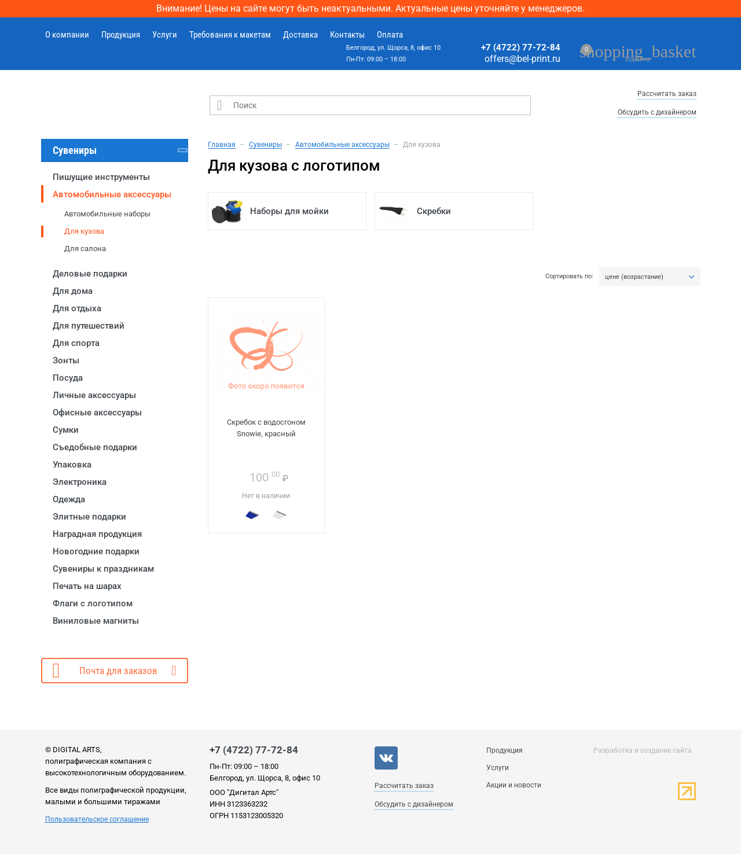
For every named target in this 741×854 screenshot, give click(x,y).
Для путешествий (88, 326)
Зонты (66, 360)
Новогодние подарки (96, 551)
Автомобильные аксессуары (112, 194)
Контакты (347, 35)
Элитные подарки (89, 516)
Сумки (66, 430)
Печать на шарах (87, 586)
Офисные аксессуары (97, 412)
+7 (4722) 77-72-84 (520, 47)
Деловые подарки (90, 273)
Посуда (68, 378)
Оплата (390, 35)
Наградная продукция (97, 534)
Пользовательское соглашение (97, 819)
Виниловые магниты (96, 621)
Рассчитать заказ (666, 94)
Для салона (85, 248)
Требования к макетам (230, 35)
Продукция (120, 35)
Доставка (300, 35)
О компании (67, 35)
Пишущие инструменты (101, 177)
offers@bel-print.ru (522, 58)
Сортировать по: (569, 276)
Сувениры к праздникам (103, 569)
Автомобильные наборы (107, 213)
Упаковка (72, 464)
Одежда (69, 499)
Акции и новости (513, 785)
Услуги (164, 35)
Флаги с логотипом (93, 603)
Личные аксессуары (94, 395)
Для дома (73, 291)
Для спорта (76, 343)
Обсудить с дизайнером (657, 112)
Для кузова (84, 231)
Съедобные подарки (95, 447)
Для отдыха (77, 308)
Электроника (80, 482)
